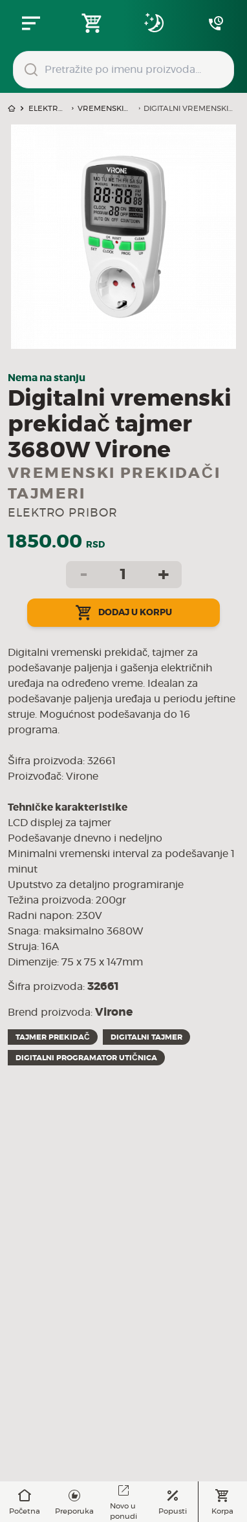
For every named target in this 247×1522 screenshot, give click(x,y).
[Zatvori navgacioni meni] (31, 23)
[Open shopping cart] (92, 23)
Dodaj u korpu (123, 613)
